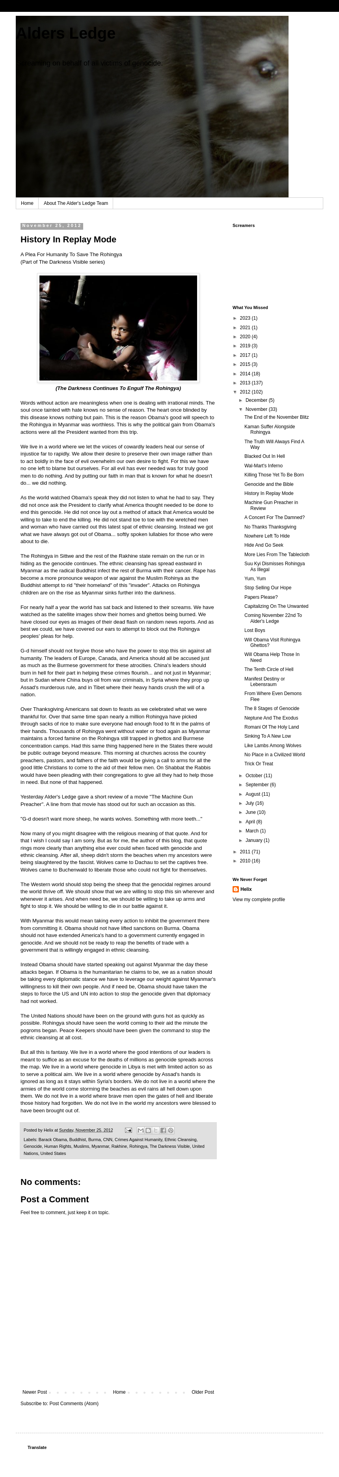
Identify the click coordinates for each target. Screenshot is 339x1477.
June (251, 812)
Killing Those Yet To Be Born (274, 475)
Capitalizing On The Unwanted (276, 606)
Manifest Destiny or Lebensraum (264, 681)
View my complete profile (259, 899)
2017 (246, 355)
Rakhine (119, 1146)
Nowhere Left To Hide (267, 536)
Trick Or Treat (258, 764)
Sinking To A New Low (267, 736)
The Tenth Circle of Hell (269, 669)
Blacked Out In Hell (264, 456)
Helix (246, 889)
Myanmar (100, 1146)
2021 (246, 327)
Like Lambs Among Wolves (273, 745)
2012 (246, 392)
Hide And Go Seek (263, 545)
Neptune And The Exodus (271, 718)
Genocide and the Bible (269, 484)
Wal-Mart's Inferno (263, 466)
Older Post (203, 1392)
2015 (246, 364)
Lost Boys (254, 630)
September (258, 784)
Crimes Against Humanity (138, 1139)
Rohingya (138, 1146)
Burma (94, 1139)
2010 (246, 861)
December (257, 400)
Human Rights (57, 1146)
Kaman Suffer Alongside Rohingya (269, 429)
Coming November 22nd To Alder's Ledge (273, 618)
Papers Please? (261, 597)
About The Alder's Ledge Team (76, 203)
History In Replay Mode (269, 493)
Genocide (33, 1146)
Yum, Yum (255, 578)
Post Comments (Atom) (74, 1403)
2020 (246, 336)
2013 (246, 383)
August (254, 794)
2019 (246, 346)
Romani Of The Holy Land (271, 727)
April (251, 822)
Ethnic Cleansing (181, 1139)
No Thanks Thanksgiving (270, 527)
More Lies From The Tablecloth (276, 554)
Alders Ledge (65, 33)
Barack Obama (53, 1139)
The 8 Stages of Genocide (271, 708)
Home (27, 203)
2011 (246, 852)
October (255, 775)
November (257, 409)
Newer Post (34, 1392)
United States (53, 1153)
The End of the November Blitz (276, 417)
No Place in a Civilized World (274, 754)
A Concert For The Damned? (274, 517)
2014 (246, 374)
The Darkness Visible (170, 1146)
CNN (107, 1139)
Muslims (81, 1146)
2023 (246, 318)
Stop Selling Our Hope (267, 587)
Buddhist (77, 1139)
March (253, 831)
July (250, 803)
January (255, 840)
